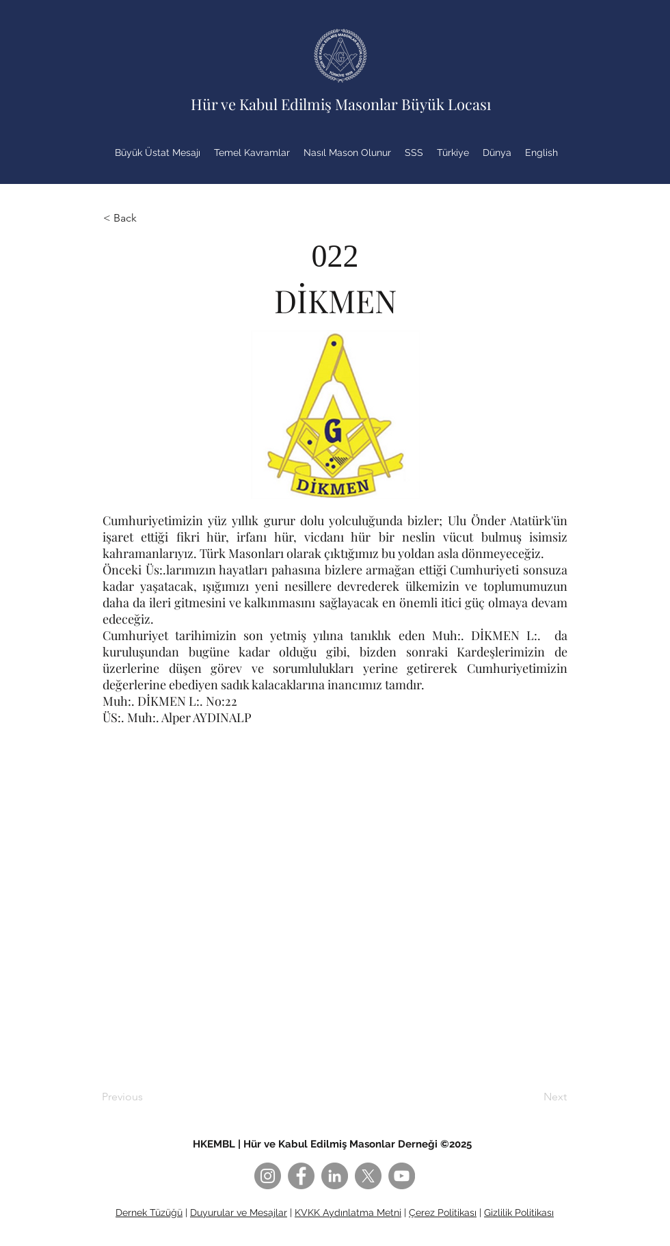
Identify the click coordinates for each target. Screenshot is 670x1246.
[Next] (532, 1097)
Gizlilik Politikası (519, 1212)
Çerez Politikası (443, 1212)
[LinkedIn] (334, 1176)
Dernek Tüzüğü (149, 1212)
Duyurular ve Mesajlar (238, 1212)
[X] (368, 1176)
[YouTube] (401, 1176)
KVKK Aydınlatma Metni (348, 1212)
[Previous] (147, 1097)
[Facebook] (301, 1176)
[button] (148, 218)
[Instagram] (267, 1176)
